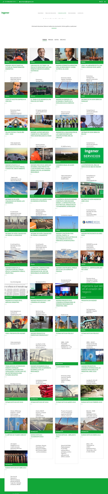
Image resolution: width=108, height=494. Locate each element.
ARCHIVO (63, 39)
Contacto (80, 13)
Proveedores (72, 13)
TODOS (44, 39)
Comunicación (62, 13)
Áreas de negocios (50, 13)
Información (8, 161)
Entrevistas (8, 297)
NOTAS (57, 39)
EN (105, 1)
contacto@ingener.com (26, 1)
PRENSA (50, 39)
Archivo (33, 96)
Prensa (7, 62)
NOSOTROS (40, 13)
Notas (83, 96)
